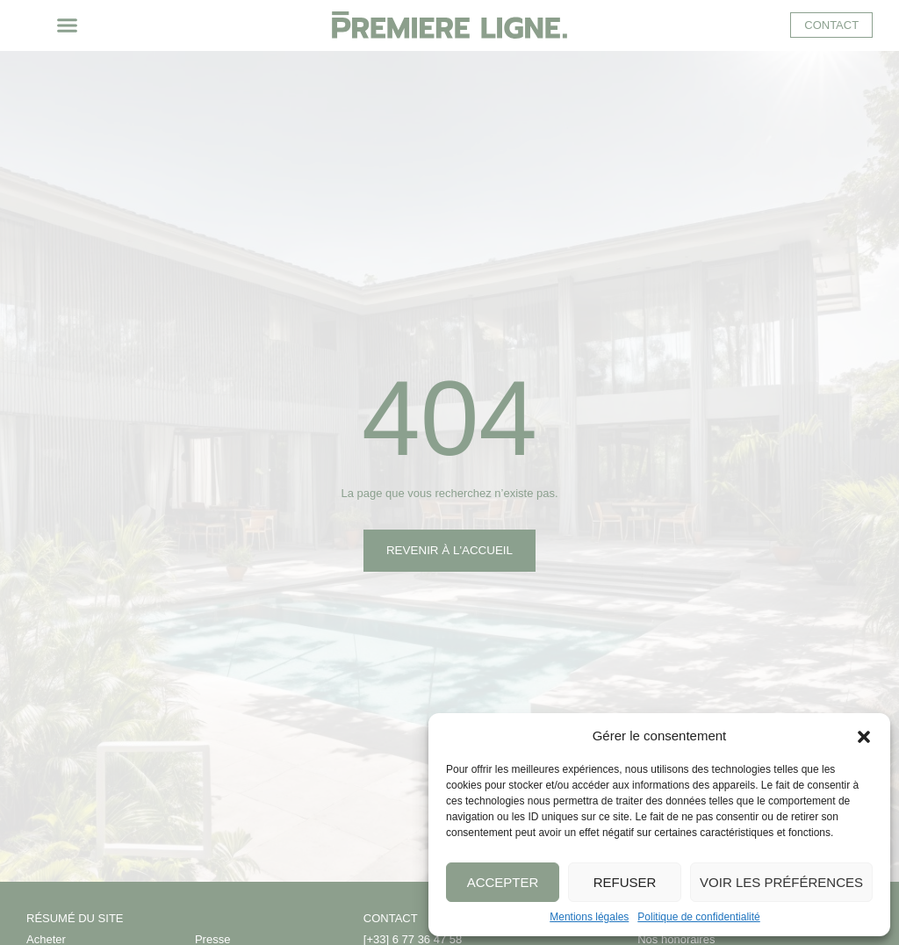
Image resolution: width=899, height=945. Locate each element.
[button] (864, 735)
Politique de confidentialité (698, 917)
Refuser (625, 882)
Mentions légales (589, 917)
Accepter (503, 882)
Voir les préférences (781, 882)
